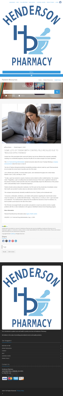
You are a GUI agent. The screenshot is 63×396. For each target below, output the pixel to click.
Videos (22, 95)
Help (17, 2)
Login (57, 2)
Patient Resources (48, 80)
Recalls (4, 251)
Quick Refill (32, 2)
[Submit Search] (57, 92)
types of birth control (32, 213)
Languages (12, 2)
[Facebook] (60, 2)
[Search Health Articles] (28, 92)
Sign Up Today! (50, 2)
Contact (4, 350)
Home (40, 80)
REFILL (31, 72)
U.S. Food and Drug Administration (15, 162)
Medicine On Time (6, 345)
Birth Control (11, 251)
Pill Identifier (23, 2)
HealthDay (12, 233)
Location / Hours (41, 2)
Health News (10, 95)
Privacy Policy (5, 358)
